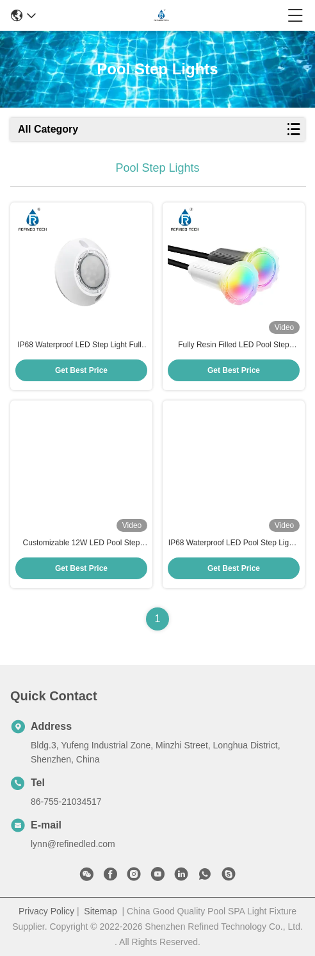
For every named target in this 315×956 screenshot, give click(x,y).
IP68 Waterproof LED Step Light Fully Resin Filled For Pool (81, 345)
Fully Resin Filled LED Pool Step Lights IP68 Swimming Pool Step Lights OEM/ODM (233, 345)
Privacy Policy (46, 911)
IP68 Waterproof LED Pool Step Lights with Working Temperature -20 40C (233, 543)
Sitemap (100, 911)
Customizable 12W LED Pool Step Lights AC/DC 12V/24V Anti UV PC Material (81, 543)
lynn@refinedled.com (73, 844)
